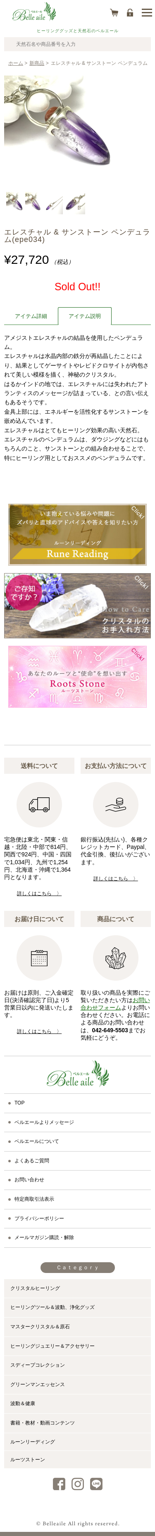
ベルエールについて (36, 1141)
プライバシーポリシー (39, 1218)
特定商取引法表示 (34, 1199)
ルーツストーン (27, 1460)
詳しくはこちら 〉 (39, 893)
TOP (19, 1103)
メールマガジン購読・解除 (44, 1237)
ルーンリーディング (32, 1442)
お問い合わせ (29, 1180)
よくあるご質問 (31, 1161)
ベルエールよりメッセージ (44, 1122)
